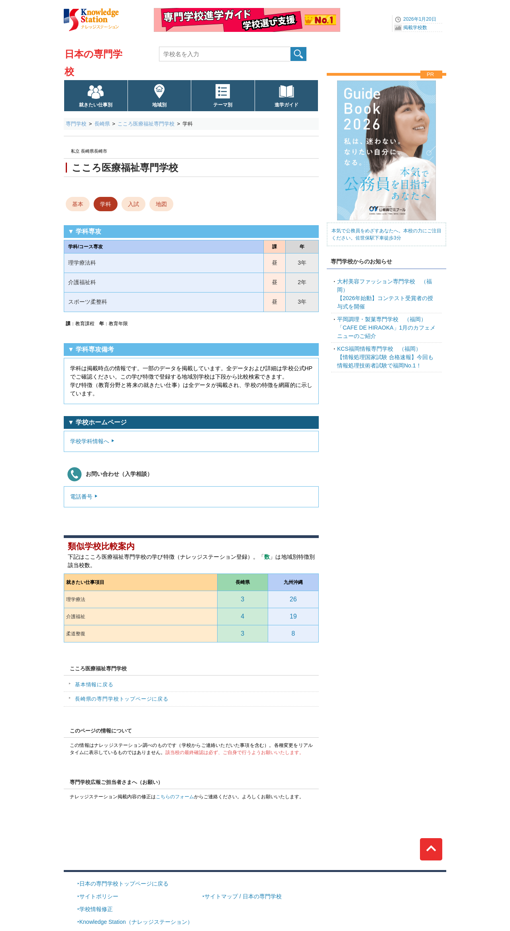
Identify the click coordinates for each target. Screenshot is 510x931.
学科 (105, 204)
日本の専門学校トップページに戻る (124, 883)
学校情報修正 (96, 909)
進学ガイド (286, 105)
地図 (161, 204)
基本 (77, 204)
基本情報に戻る (94, 684)
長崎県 (102, 124)
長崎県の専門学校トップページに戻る (122, 699)
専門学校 (76, 124)
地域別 (159, 105)
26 (293, 599)
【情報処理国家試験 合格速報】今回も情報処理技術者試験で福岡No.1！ (385, 357)
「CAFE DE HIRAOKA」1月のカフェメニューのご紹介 (386, 327)
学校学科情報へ (89, 441)
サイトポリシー (98, 896)
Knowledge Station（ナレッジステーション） (136, 922)
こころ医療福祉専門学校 (146, 124)
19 (293, 616)
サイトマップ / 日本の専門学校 (243, 896)
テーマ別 (222, 105)
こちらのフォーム (175, 796)
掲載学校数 (415, 27)
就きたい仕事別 (95, 105)
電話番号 (81, 496)
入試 (133, 204)
